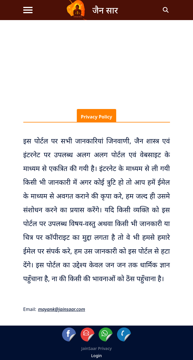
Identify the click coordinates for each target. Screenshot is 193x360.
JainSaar (89, 348)
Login (96, 355)
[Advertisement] (96, 63)
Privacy (105, 348)
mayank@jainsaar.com (61, 309)
